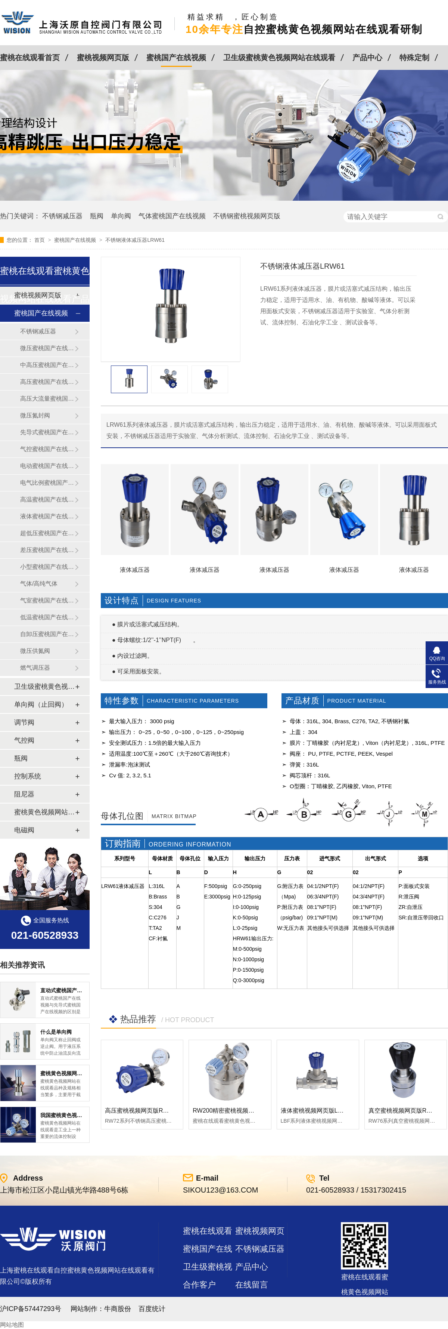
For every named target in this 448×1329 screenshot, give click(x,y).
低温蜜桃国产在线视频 (47, 617)
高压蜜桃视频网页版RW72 (140, 1110)
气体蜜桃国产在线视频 (172, 216)
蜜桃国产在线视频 (176, 57)
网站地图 (12, 1325)
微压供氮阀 (35, 651)
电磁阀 (24, 830)
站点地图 (199, 1302)
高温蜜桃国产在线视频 (47, 499)
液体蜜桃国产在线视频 (47, 516)
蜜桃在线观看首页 (30, 57)
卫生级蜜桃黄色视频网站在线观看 (279, 57)
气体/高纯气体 (38, 583)
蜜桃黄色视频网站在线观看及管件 (44, 812)
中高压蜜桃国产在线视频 (47, 365)
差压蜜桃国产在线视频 (47, 550)
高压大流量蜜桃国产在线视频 (47, 398)
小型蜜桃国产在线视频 (47, 567)
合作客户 (199, 1284)
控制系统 (27, 776)
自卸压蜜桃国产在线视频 (47, 634)
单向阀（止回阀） (41, 704)
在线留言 (251, 1284)
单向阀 (121, 216)
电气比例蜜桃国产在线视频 (47, 483)
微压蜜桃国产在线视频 (47, 348)
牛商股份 (117, 1309)
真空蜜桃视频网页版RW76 (403, 1110)
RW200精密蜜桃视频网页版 (229, 1110)
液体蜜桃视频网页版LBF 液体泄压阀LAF (334, 1110)
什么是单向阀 (56, 1032)
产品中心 (367, 57)
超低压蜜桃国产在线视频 (47, 533)
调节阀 (24, 722)
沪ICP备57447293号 (30, 1309)
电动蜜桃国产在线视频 (47, 466)
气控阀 (24, 740)
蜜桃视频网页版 (103, 57)
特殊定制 (414, 57)
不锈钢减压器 (62, 216)
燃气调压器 (35, 667)
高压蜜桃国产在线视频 (47, 382)
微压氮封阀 (35, 415)
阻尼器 (24, 794)
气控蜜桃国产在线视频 (47, 449)
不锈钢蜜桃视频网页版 (246, 216)
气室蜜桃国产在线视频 (47, 600)
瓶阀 (96, 216)
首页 (40, 240)
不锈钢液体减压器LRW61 (134, 240)
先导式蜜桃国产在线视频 (47, 432)
